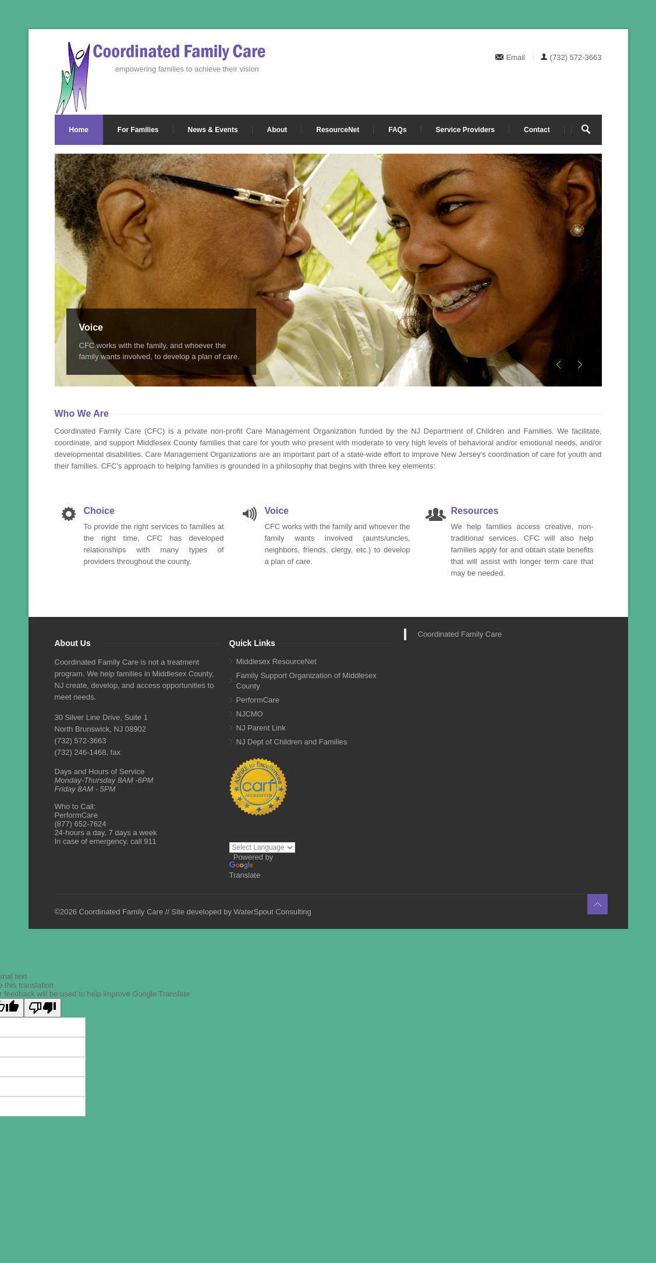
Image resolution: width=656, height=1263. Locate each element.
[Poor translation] (42, 1007)
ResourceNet (337, 130)
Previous (559, 364)
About (277, 130)
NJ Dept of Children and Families (291, 741)
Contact (537, 130)
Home (78, 130)
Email (515, 57)
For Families (138, 130)
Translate (245, 870)
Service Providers (465, 130)
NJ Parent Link (261, 727)
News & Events (213, 130)
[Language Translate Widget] (262, 847)
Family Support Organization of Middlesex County (306, 680)
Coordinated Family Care (460, 634)
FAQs (397, 130)
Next (580, 364)
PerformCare (257, 700)
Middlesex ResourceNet (276, 661)
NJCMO (249, 713)
